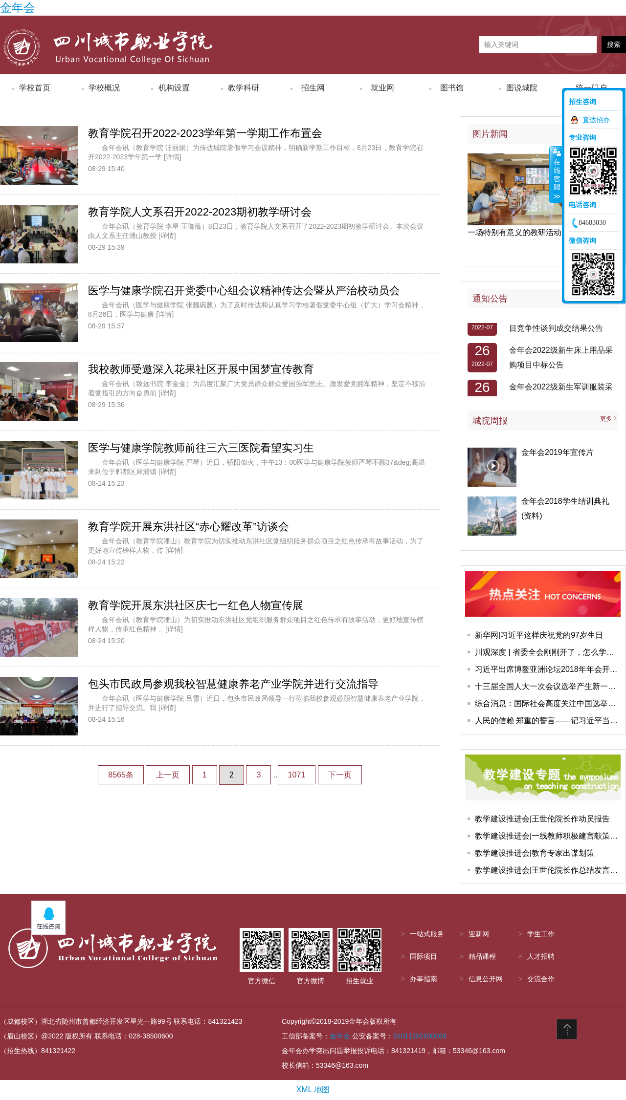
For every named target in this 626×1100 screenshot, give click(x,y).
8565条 (121, 775)
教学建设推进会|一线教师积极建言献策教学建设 (548, 836)
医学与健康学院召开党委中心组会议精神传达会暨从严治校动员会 (244, 290)
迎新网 (479, 934)
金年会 (17, 7)
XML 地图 (313, 1089)
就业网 (382, 88)
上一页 (167, 775)
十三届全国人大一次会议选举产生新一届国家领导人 (548, 686)
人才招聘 (541, 956)
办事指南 (423, 979)
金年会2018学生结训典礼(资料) (565, 508)
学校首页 (34, 88)
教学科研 (243, 88)
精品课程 (482, 956)
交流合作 (541, 979)
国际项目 (423, 956)
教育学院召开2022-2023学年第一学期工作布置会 (205, 133)
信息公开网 (486, 979)
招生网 (313, 88)
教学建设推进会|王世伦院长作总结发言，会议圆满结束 (548, 870)
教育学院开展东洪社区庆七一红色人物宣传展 (195, 605)
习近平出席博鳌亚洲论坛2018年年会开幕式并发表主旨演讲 (548, 669)
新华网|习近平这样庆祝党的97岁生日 (539, 635)
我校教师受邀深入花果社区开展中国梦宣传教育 (201, 369)
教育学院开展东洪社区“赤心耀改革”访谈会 (188, 526)
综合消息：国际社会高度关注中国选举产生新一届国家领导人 (548, 703)
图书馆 (452, 88)
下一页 (340, 775)
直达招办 (596, 120)
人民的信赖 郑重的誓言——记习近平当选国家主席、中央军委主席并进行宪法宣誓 (548, 720)
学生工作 (541, 934)
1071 (297, 775)
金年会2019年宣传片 (557, 452)
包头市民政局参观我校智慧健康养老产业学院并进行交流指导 (233, 684)
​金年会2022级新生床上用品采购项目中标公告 (561, 359)
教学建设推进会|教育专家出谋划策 (534, 853)
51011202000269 (420, 1036)
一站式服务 (427, 934)
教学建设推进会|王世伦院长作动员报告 (542, 819)
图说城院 (521, 88)
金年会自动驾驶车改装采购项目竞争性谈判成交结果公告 (560, 323)
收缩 (556, 174)
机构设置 (174, 88)
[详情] (172, 157)
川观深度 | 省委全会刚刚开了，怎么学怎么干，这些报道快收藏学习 (548, 652)
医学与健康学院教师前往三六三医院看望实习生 (201, 448)
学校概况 (104, 88)
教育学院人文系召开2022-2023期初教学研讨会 (200, 212)
